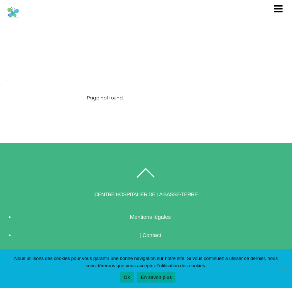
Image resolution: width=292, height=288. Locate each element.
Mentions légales (150, 217)
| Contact (150, 235)
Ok (127, 277)
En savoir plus (156, 277)
